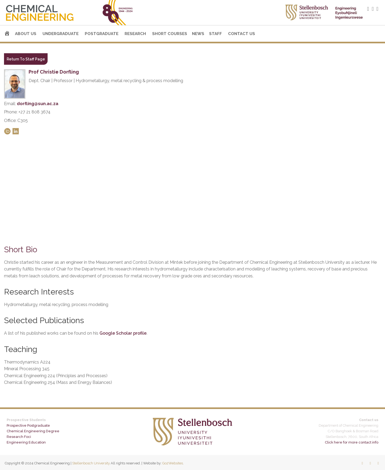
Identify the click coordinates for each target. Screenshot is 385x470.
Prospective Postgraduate (28, 425)
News (198, 33)
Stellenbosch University (91, 463)
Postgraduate (101, 33)
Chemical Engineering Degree (33, 431)
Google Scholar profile (123, 333)
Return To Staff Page (26, 59)
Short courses (169, 33)
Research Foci (19, 437)
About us (25, 33)
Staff (215, 33)
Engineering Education (26, 442)
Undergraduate (61, 33)
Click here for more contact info (351, 442)
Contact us (241, 33)
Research (135, 33)
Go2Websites (172, 463)
